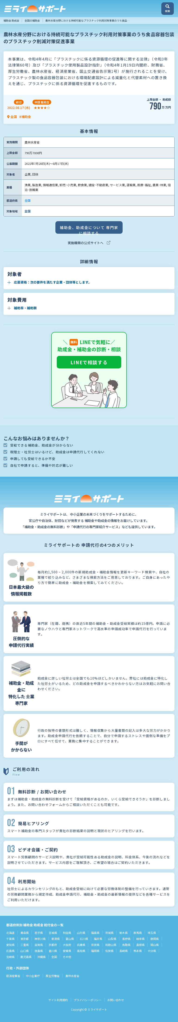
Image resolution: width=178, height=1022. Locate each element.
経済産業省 (13, 976)
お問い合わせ (115, 1000)
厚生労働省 (53, 976)
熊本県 (138, 951)
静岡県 (154, 939)
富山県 (70, 939)
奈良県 (95, 945)
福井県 (98, 939)
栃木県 (123, 933)
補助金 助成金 (11, 20)
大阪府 (67, 945)
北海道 (10, 933)
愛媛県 (67, 951)
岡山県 (154, 945)
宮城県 (53, 933)
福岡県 (95, 951)
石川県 (84, 939)
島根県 (140, 945)
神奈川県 (40, 939)
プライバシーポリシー (88, 1000)
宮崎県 (10, 957)
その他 (67, 957)
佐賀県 (109, 951)
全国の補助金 (32, 20)
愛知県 (10, 945)
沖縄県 (41, 957)
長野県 (126, 939)
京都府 (53, 945)
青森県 (24, 933)
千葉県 (10, 939)
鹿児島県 (26, 957)
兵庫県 (81, 945)
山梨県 (112, 939)
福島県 (95, 933)
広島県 (10, 951)
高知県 (81, 951)
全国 (28, 200)
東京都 (24, 939)
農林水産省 (72, 976)
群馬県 (138, 933)
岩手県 (39, 933)
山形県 (81, 933)
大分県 (152, 951)
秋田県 (67, 933)
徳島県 (39, 951)
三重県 (24, 945)
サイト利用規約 (58, 1000)
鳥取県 (126, 945)
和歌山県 (110, 945)
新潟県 (55, 939)
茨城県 (109, 933)
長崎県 (123, 951)
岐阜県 (140, 939)
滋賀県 (39, 945)
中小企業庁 (33, 976)
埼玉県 (152, 933)
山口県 (24, 951)
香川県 (53, 951)
